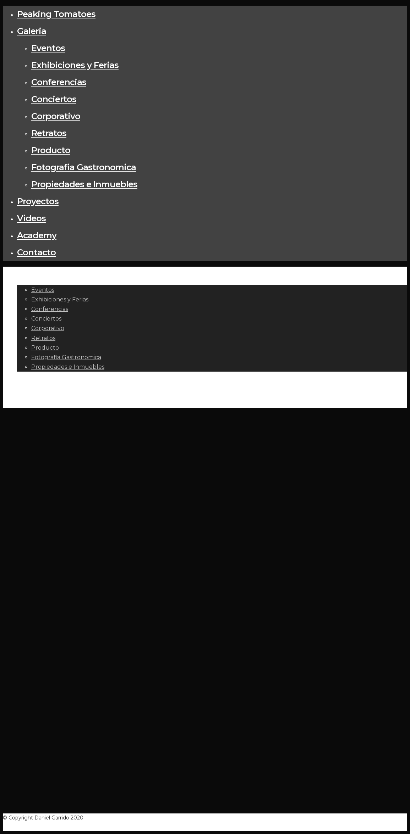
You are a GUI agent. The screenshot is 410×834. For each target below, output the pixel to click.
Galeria (31, 31)
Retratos (48, 133)
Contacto (36, 252)
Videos (31, 218)
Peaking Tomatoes (56, 14)
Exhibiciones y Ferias (75, 65)
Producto (50, 150)
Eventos (48, 48)
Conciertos (53, 99)
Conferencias (58, 82)
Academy (36, 235)
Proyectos (38, 201)
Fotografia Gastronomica (83, 167)
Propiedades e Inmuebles (84, 184)
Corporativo (55, 116)
